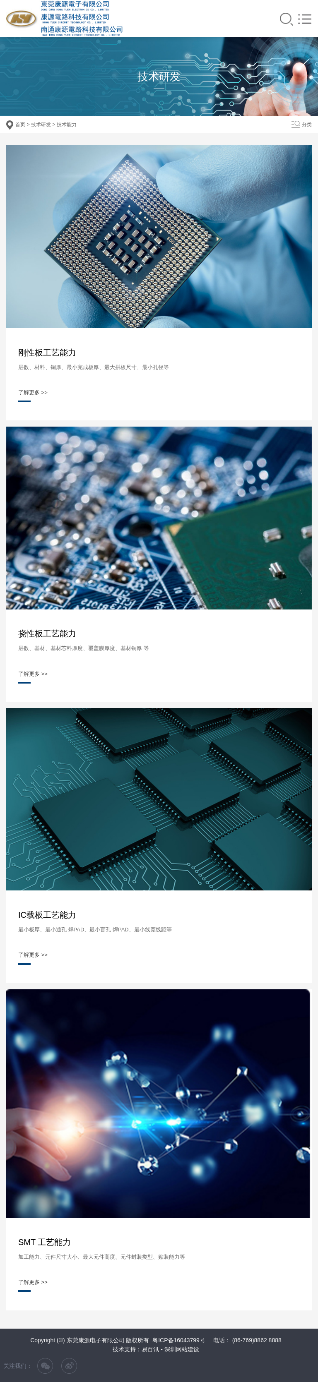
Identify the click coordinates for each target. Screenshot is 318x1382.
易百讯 (150, 1349)
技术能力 (67, 124)
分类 (307, 124)
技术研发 (41, 124)
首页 (20, 124)
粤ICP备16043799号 (178, 1340)
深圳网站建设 (181, 1349)
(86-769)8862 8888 (257, 1340)
